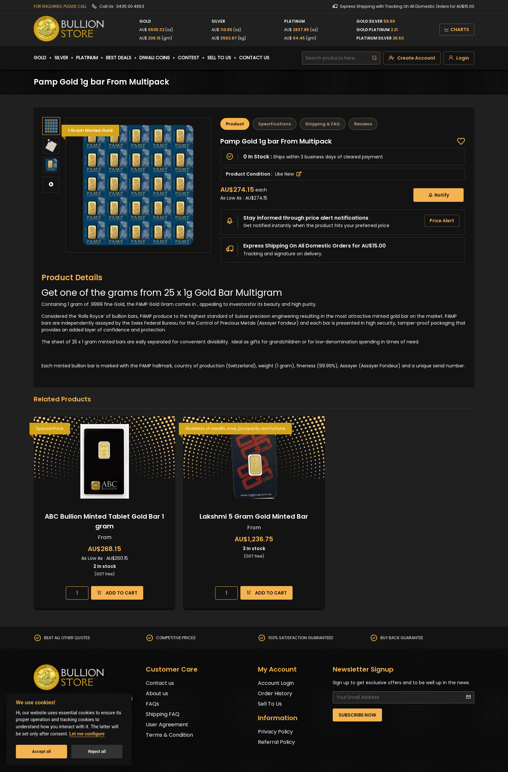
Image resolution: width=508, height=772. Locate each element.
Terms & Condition (169, 735)
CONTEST (188, 57)
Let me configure (87, 734)
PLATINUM (87, 57)
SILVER (61, 57)
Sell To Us (270, 704)
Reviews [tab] (363, 124)
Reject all (97, 751)
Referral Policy (276, 742)
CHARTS (456, 29)
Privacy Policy (275, 731)
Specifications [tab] (274, 124)
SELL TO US (219, 57)
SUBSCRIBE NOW (357, 715)
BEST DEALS (118, 57)
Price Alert (442, 220)
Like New (288, 174)
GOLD (40, 57)
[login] (458, 58)
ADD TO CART (117, 592)
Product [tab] (235, 124)
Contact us (160, 683)
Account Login (276, 683)
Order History (275, 693)
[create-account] (412, 58)
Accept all (41, 751)
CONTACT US (254, 57)
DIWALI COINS (154, 57)
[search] (374, 58)
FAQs (152, 704)
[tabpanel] (342, 199)
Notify (438, 195)
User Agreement (167, 724)
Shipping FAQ (162, 714)
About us (157, 693)
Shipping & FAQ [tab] (322, 124)
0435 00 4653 (130, 6)
